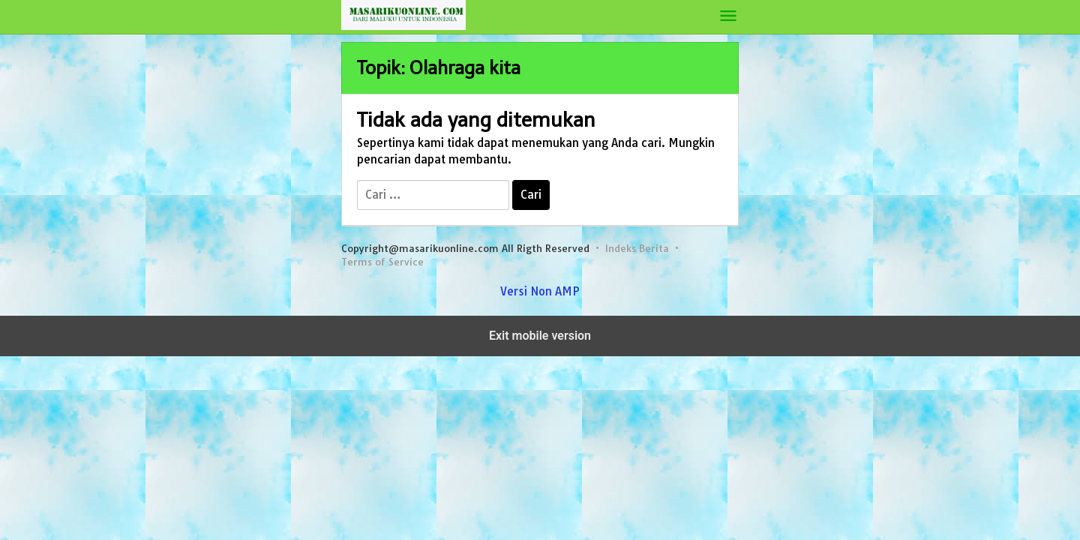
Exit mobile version (540, 335)
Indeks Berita (637, 248)
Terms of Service (382, 262)
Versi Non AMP (540, 291)
